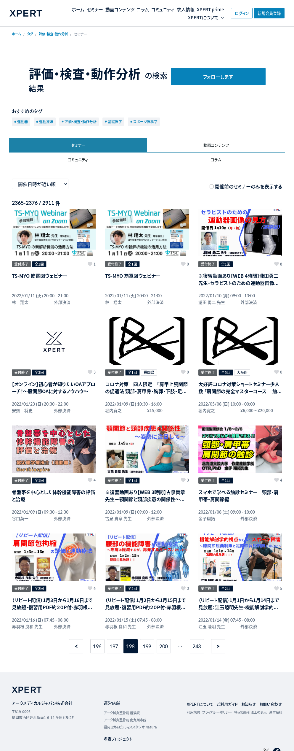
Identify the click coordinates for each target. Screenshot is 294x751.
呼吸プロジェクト (112, 716)
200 (163, 623)
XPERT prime (150, 17)
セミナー (99, 9)
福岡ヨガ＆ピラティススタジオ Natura (126, 703)
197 (114, 623)
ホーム (82, 9)
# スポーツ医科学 (144, 121)
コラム (150, 9)
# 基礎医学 (113, 121)
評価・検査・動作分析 (56, 33)
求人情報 (195, 9)
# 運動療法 (44, 121)
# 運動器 (21, 121)
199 (147, 623)
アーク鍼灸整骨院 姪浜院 (116, 689)
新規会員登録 (266, 13)
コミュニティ (171, 9)
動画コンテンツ (126, 9)
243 (196, 623)
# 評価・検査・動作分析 (79, 121)
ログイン (230, 13)
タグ (31, 33)
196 (97, 623)
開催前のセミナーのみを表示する (248, 187)
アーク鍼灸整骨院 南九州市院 (120, 696)
